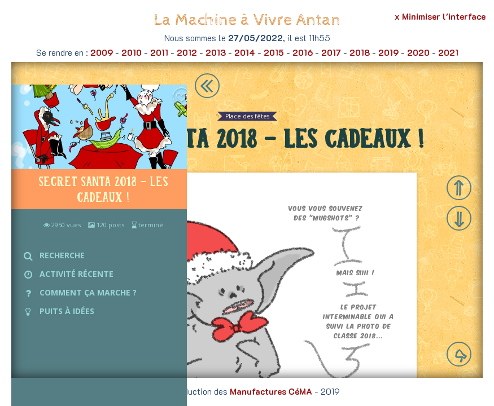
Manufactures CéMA (271, 391)
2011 (159, 52)
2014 (244, 52)
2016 (302, 52)
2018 (359, 52)
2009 (101, 52)
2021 (448, 52)
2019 (388, 52)
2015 (274, 52)
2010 (131, 52)
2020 (418, 52)
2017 (331, 52)
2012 (187, 52)
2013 (216, 52)
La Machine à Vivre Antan (247, 20)
